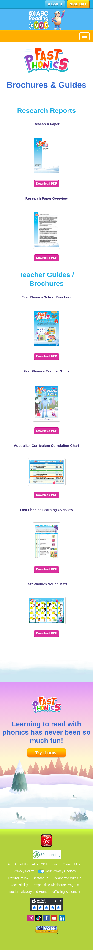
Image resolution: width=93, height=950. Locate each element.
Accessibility (19, 885)
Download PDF (46, 183)
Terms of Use (72, 864)
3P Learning (47, 854)
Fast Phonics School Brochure (46, 297)
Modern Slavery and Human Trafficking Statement (44, 892)
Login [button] (55, 4)
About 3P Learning (45, 864)
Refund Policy (18, 878)
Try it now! (46, 752)
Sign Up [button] (78, 4)
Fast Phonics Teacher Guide (47, 371)
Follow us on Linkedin (62, 918)
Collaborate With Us (67, 878)
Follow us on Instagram (30, 918)
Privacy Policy (24, 871)
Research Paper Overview (46, 198)
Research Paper (46, 124)
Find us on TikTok (38, 918)
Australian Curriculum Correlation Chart (46, 445)
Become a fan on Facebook (46, 918)
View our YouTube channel (54, 918)
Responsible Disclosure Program (55, 885)
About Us (21, 864)
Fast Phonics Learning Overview (46, 510)
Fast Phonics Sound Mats (47, 584)
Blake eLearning (46, 840)
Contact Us (40, 878)
